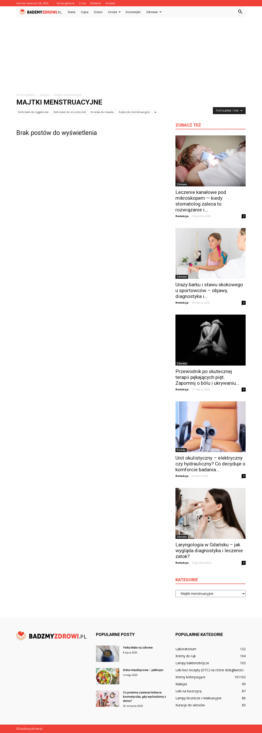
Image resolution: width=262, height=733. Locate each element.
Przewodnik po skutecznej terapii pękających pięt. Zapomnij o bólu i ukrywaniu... (207, 377)
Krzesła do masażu (102, 112)
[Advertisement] (131, 52)
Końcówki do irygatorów (33, 112)
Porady (181, 450)
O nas (82, 3)
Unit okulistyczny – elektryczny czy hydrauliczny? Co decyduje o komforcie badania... (210, 463)
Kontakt (110, 3)
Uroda (114, 12)
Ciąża (84, 12)
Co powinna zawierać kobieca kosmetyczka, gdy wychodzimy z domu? (144, 697)
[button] (240, 12)
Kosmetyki (133, 12)
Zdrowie (154, 12)
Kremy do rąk (185, 656)
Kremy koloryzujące (190, 677)
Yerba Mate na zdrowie (138, 647)
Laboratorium (185, 649)
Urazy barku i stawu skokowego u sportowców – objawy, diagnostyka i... (209, 290)
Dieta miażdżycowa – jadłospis (143, 670)
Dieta (71, 12)
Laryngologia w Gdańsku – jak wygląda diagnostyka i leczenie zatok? (209, 550)
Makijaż (181, 684)
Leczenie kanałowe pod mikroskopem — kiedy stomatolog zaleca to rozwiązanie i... (200, 201)
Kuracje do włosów (190, 705)
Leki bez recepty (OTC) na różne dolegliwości (209, 670)
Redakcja (182, 216)
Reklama (95, 3)
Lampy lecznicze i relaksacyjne (198, 698)
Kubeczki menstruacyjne (134, 112)
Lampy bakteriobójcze (192, 663)
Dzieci (98, 12)
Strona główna (65, 3)
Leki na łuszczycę (188, 691)
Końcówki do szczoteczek (70, 112)
